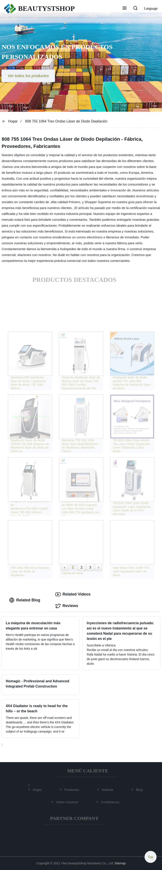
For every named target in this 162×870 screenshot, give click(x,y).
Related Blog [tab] (24, 600)
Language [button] (151, 8)
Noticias (108, 789)
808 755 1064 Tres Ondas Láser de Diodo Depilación (66, 121)
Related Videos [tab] (72, 594)
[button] (124, 8)
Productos (72, 789)
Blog (140, 789)
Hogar (13, 121)
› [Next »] (98, 567)
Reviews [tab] (66, 606)
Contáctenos (111, 802)
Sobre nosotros (68, 802)
